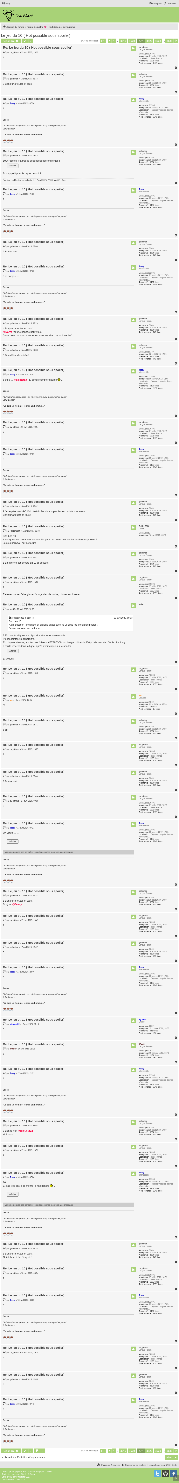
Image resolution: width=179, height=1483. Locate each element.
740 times (157, 88)
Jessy (141, 99)
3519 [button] (123, 41)
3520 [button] (132, 41)
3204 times (154, 85)
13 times (156, 709)
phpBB (18, 1471)
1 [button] (114, 41)
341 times (154, 1031)
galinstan (143, 74)
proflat (9, 1477)
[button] (103, 41)
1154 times (154, 1055)
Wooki (142, 1044)
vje (140, 695)
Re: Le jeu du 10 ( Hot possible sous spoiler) (37, 47)
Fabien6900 (144, 526)
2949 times (157, 117)
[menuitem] (6, 3)
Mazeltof (21, 1477)
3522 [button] (149, 41)
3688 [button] (169, 41)
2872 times (157, 1058)
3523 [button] (158, 41)
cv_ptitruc (143, 47)
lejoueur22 (143, 1019)
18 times (153, 707)
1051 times (157, 63)
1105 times (154, 61)
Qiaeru (32, 1474)
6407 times (154, 115)
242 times (157, 1033)
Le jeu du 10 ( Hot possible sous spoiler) (35, 35)
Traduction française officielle (14, 1474)
